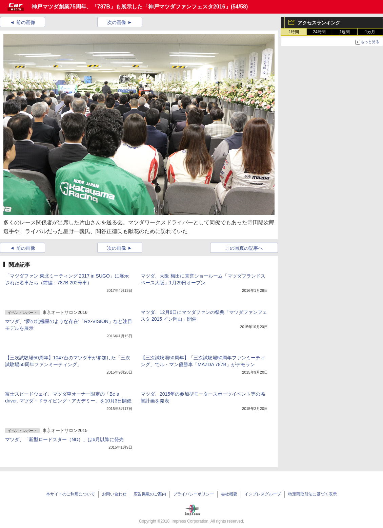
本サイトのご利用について (70, 494)
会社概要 (229, 494)
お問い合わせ (114, 494)
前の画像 (25, 22)
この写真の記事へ (244, 248)
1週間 (345, 32)
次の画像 (116, 22)
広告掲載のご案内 (150, 494)
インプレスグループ (262, 494)
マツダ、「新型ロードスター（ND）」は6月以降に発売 (64, 439)
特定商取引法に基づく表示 (312, 494)
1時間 (294, 32)
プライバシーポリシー (193, 494)
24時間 (319, 32)
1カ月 (370, 32)
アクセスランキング (319, 22)
